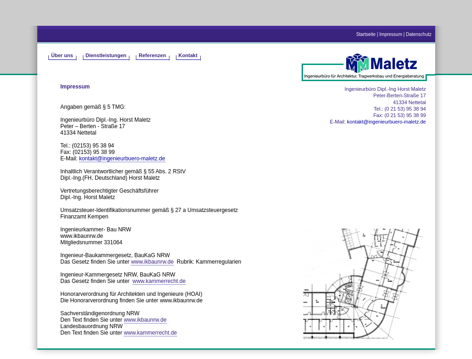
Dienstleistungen (106, 55)
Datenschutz (418, 34)
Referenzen (152, 55)
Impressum (390, 34)
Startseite (365, 34)
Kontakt (188, 55)
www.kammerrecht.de (159, 281)
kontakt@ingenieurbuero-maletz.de (122, 158)
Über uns (62, 55)
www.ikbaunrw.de (152, 262)
